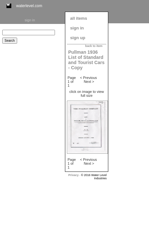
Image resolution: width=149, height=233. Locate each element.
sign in (30, 20)
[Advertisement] (128, 122)
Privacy (73, 175)
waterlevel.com (29, 6)
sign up (77, 37)
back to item (93, 46)
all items (78, 18)
